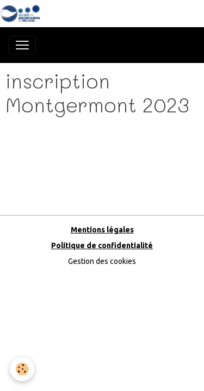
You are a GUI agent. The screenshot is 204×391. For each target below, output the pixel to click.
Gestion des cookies (102, 261)
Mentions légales (102, 229)
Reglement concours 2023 (52, 130)
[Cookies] (22, 369)
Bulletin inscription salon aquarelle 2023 (78, 152)
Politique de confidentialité (102, 245)
